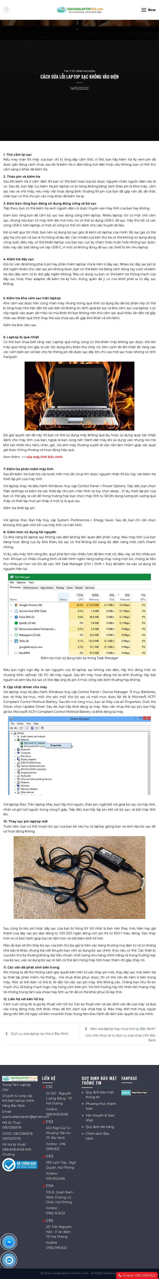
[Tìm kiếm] (7, 10)
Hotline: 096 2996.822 (137, 1275)
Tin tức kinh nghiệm (79, 71)
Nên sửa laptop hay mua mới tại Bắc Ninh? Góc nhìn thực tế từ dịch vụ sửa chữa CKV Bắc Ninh (119, 1034)
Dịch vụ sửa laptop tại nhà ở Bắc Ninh (35, 1034)
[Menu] (148, 9)
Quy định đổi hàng (100, 1127)
